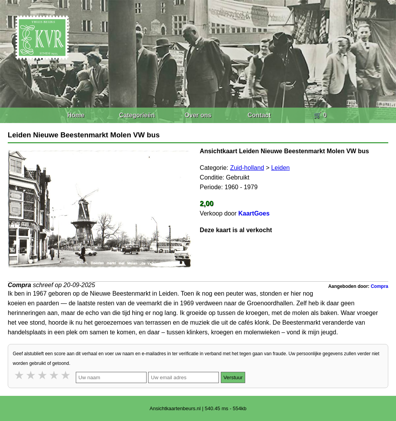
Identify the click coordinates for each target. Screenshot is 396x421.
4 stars (54, 375)
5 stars (66, 375)
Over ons (197, 115)
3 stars (43, 375)
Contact (259, 115)
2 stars (31, 375)
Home (75, 115)
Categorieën (137, 115)
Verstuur (233, 377)
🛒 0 (320, 115)
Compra (379, 286)
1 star (20, 375)
